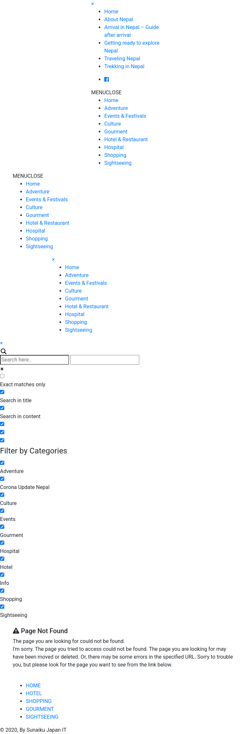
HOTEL (34, 693)
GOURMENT (40, 709)
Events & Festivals (125, 116)
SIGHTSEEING (42, 717)
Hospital (114, 147)
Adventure (116, 108)
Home (111, 11)
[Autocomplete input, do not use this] (104, 360)
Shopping (115, 155)
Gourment (115, 132)
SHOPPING (39, 701)
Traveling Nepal (122, 58)
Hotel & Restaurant (126, 139)
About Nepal (118, 19)
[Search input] (34, 360)
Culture (112, 124)
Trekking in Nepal (124, 66)
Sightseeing (117, 163)
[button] (106, 92)
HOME (33, 685)
